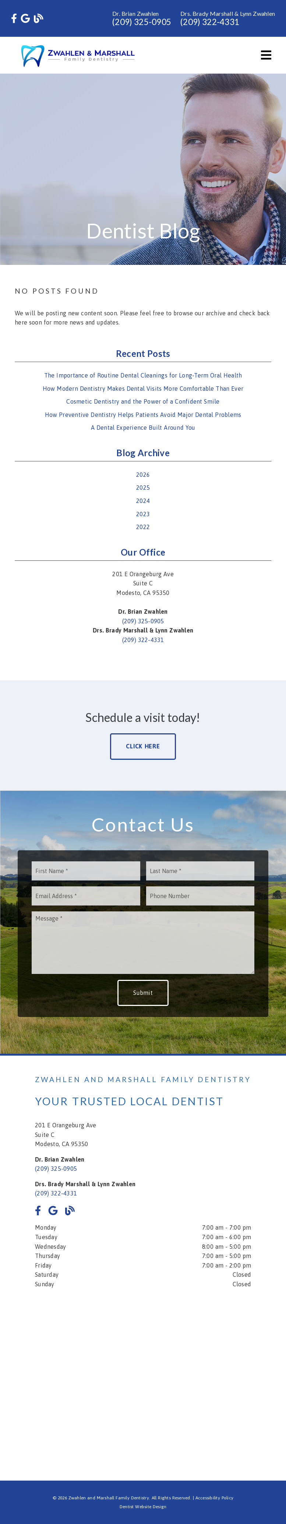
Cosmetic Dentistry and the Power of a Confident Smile (142, 401)
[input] (86, 870)
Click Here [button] (143, 746)
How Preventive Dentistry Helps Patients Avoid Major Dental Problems (143, 414)
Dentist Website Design (143, 1506)
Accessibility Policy (214, 1497)
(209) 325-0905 (141, 22)
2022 (143, 527)
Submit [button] (143, 992)
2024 (143, 500)
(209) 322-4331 (209, 22)
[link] (14, 18)
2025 (143, 487)
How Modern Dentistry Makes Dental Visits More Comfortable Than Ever (143, 388)
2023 (143, 514)
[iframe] (143, 1379)
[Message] (143, 942)
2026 (143, 474)
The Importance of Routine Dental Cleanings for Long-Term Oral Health (143, 375)
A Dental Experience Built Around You (143, 427)
